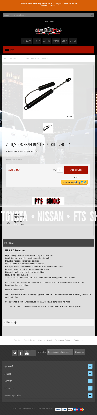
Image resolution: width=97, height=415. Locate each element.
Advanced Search (45, 340)
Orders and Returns (63, 340)
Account (46, 41)
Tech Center (49, 21)
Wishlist (56, 41)
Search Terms (29, 340)
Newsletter (42, 352)
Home (5, 59)
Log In (64, 41)
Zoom (69, 116)
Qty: (55, 170)
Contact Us (78, 340)
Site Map (17, 340)
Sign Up (73, 41)
